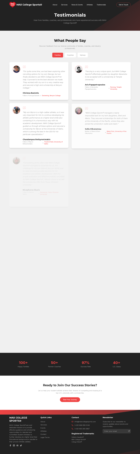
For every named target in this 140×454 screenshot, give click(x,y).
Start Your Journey (70, 400)
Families (58, 55)
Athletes (43, 431)
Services (64, 5)
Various (82, 55)
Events (42, 428)
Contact (43, 434)
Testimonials (101, 5)
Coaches (70, 55)
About (42, 422)
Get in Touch (123, 5)
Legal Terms (45, 437)
